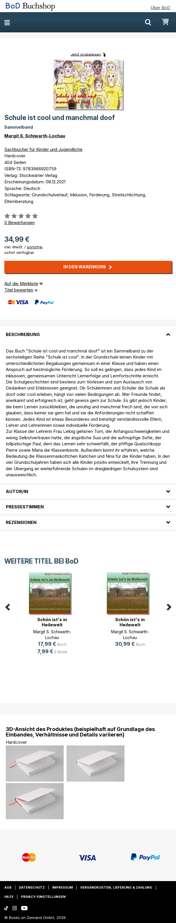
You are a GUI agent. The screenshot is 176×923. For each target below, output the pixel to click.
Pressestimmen (25, 507)
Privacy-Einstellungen (43, 897)
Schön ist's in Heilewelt (52, 622)
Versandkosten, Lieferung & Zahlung (116, 887)
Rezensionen (21, 522)
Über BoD (160, 7)
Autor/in (17, 491)
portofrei (35, 247)
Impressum (62, 887)
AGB (8, 887)
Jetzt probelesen (86, 54)
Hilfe (9, 897)
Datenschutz (32, 887)
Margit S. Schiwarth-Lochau (34, 136)
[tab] (88, 331)
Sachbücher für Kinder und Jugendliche (43, 149)
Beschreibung (23, 334)
